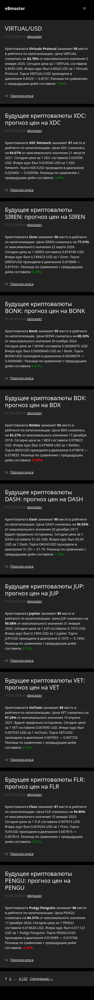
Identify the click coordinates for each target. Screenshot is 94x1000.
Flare (64, 826)
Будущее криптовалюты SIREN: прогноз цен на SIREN (45, 213)
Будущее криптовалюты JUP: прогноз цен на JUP (44, 589)
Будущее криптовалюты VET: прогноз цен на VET (45, 683)
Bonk (68, 351)
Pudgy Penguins (32, 932)
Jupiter (61, 633)
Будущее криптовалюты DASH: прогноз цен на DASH (44, 495)
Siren (64, 257)
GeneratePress (70, 994)
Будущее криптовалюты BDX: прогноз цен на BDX (45, 401)
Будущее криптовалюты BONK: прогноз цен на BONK (45, 307)
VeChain (41, 732)
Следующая (41, 978)
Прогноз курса (22, 95)
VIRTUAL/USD (23, 28)
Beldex (74, 445)
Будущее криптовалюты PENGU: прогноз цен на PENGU (38, 880)
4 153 (23, 978)
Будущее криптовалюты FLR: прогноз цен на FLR (45, 782)
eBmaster (15, 8)
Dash (23, 544)
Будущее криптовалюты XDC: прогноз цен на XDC (45, 119)
